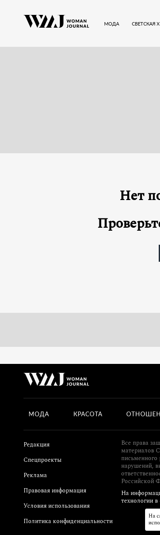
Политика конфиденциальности (68, 521)
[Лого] (56, 23)
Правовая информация (54, 490)
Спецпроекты (42, 459)
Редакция (36, 444)
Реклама (35, 475)
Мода (39, 414)
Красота (87, 414)
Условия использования (56, 505)
